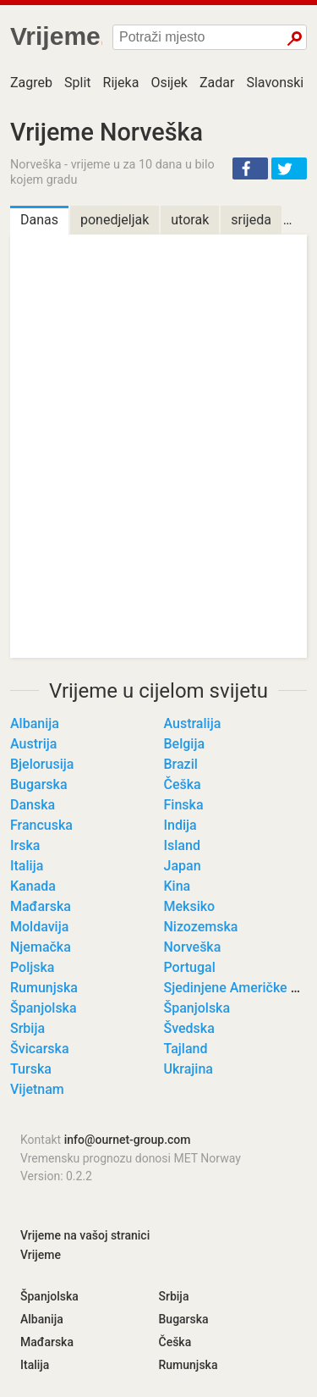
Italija (26, 866)
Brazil (181, 764)
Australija (192, 723)
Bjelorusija (42, 764)
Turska (31, 1069)
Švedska (189, 1028)
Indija (180, 825)
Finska (184, 805)
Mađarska (40, 906)
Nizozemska (201, 927)
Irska (25, 845)
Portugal (190, 967)
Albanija (34, 723)
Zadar (216, 83)
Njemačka (40, 947)
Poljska (32, 967)
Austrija (33, 744)
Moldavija (39, 927)
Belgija (184, 744)
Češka (182, 784)
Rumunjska (44, 988)
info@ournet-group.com (127, 1139)
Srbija (27, 1028)
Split (77, 83)
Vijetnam (37, 1089)
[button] (250, 168)
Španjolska (43, 1008)
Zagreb (31, 83)
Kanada (33, 886)
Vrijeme (40, 1255)
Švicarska (39, 1049)
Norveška (192, 947)
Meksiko (190, 906)
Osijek (169, 83)
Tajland (186, 1049)
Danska (32, 805)
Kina (177, 886)
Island (182, 845)
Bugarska (39, 784)
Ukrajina (188, 1069)
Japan (182, 866)
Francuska (41, 825)
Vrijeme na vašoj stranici (85, 1235)
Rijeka (121, 83)
